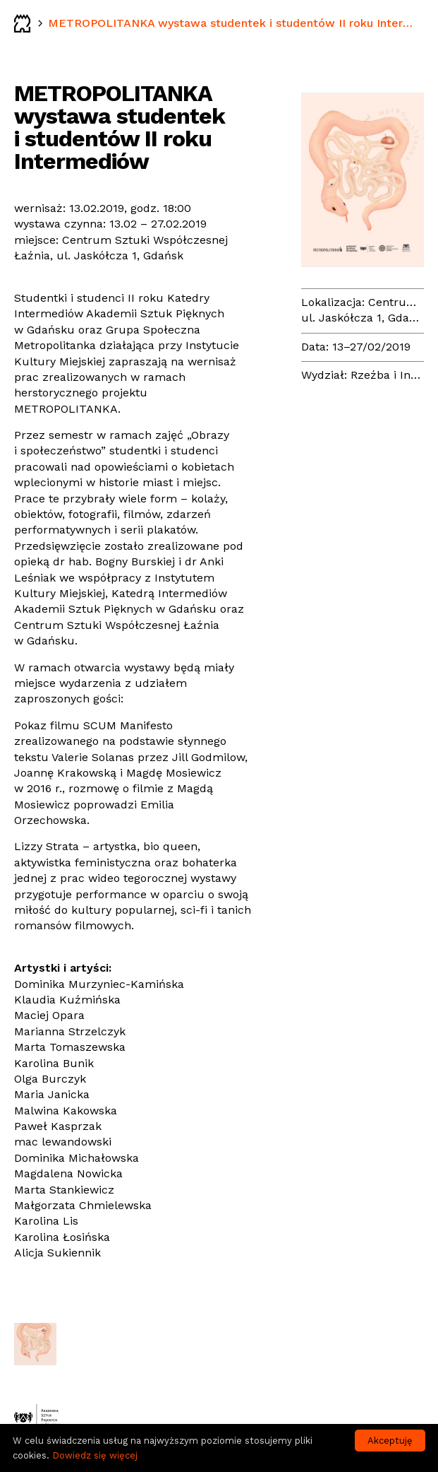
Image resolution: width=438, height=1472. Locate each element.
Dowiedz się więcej (95, 1455)
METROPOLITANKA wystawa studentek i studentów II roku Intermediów (234, 23)
